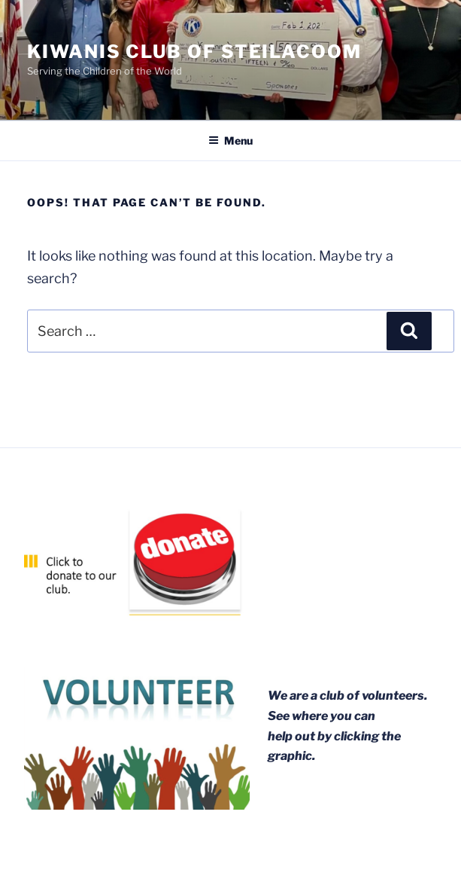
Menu (230, 140)
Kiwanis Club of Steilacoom (194, 52)
